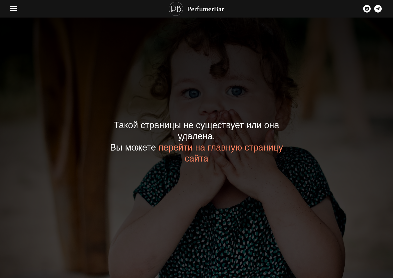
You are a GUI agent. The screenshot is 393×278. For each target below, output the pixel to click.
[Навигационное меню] (13, 8)
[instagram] (367, 11)
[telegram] (378, 11)
